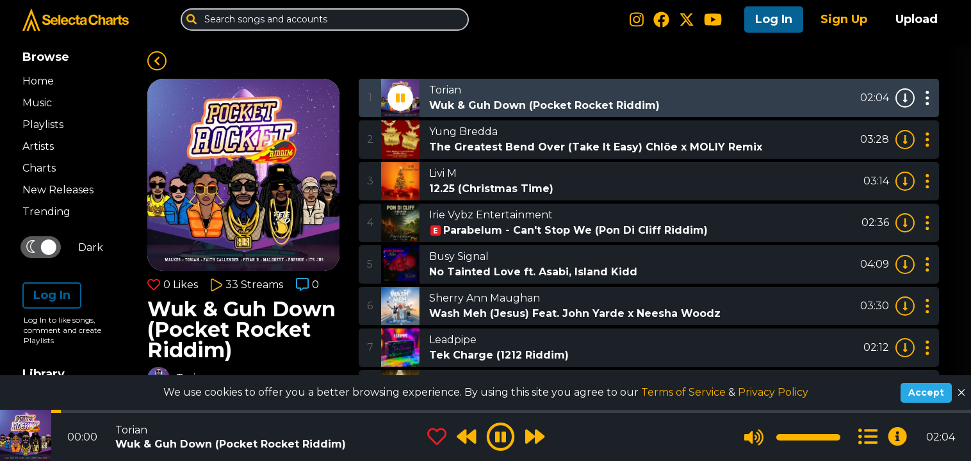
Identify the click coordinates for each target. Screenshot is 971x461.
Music (37, 103)
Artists (38, 146)
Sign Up (843, 19)
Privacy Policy (773, 392)
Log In (773, 19)
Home (38, 81)
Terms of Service (684, 392)
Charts (39, 168)
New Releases (58, 190)
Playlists (42, 124)
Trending (46, 212)
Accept (926, 392)
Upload (916, 19)
